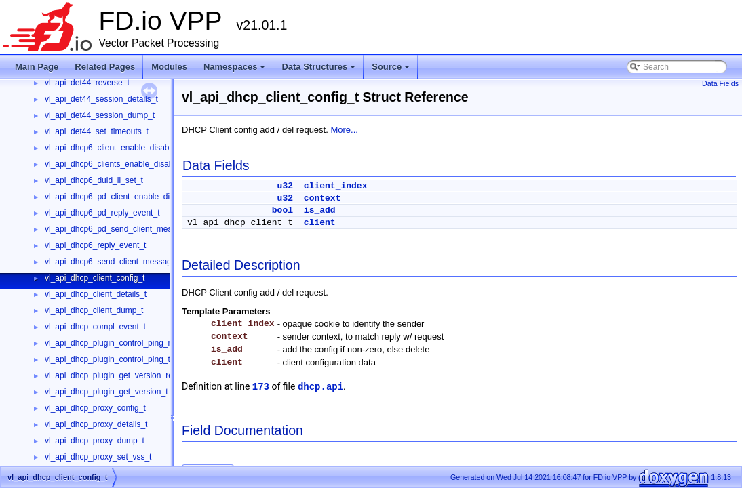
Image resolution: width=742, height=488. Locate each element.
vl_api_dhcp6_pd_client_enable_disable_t (120, 196)
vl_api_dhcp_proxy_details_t (96, 424)
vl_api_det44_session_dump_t (100, 115)
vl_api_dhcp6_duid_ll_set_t (94, 180)
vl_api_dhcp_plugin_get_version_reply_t (117, 375)
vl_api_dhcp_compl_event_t (95, 326)
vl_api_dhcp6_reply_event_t (95, 245)
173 (260, 387)
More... (343, 130)
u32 (285, 186)
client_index (336, 186)
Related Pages (105, 67)
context (322, 198)
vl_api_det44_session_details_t (101, 99)
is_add (320, 210)
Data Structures (319, 70)
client (320, 223)
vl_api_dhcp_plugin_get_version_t (106, 391)
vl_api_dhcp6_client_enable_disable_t (113, 147)
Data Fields (720, 83)
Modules (169, 67)
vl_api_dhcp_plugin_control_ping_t (107, 359)
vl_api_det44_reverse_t (87, 82)
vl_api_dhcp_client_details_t (96, 294)
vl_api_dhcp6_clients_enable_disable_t (116, 164)
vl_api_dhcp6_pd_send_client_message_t (121, 229)
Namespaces (235, 70)
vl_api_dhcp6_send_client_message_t (113, 261)
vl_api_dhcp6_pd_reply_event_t (102, 213)
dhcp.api (320, 387)
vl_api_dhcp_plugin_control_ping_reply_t (119, 343)
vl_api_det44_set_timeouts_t (97, 131)
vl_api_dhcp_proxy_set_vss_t (98, 457)
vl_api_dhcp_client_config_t (94, 278)
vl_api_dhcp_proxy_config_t (95, 408)
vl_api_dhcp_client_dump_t (94, 310)
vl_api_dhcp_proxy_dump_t (94, 440)
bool (282, 210)
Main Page (36, 67)
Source (392, 70)
